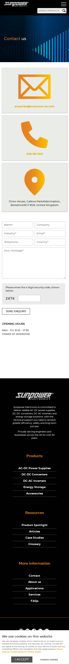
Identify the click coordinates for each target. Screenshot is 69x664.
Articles (34, 531)
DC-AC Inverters (34, 481)
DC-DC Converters (34, 474)
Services (34, 594)
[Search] (51, 10)
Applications (34, 588)
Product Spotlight (35, 525)
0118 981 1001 (34, 154)
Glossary (34, 544)
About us (34, 582)
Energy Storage (34, 487)
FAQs (34, 601)
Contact (34, 575)
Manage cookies (49, 660)
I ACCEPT (22, 659)
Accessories (34, 493)
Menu (63, 5)
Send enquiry (16, 311)
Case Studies (34, 537)
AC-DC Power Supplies (34, 468)
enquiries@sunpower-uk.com (34, 106)
